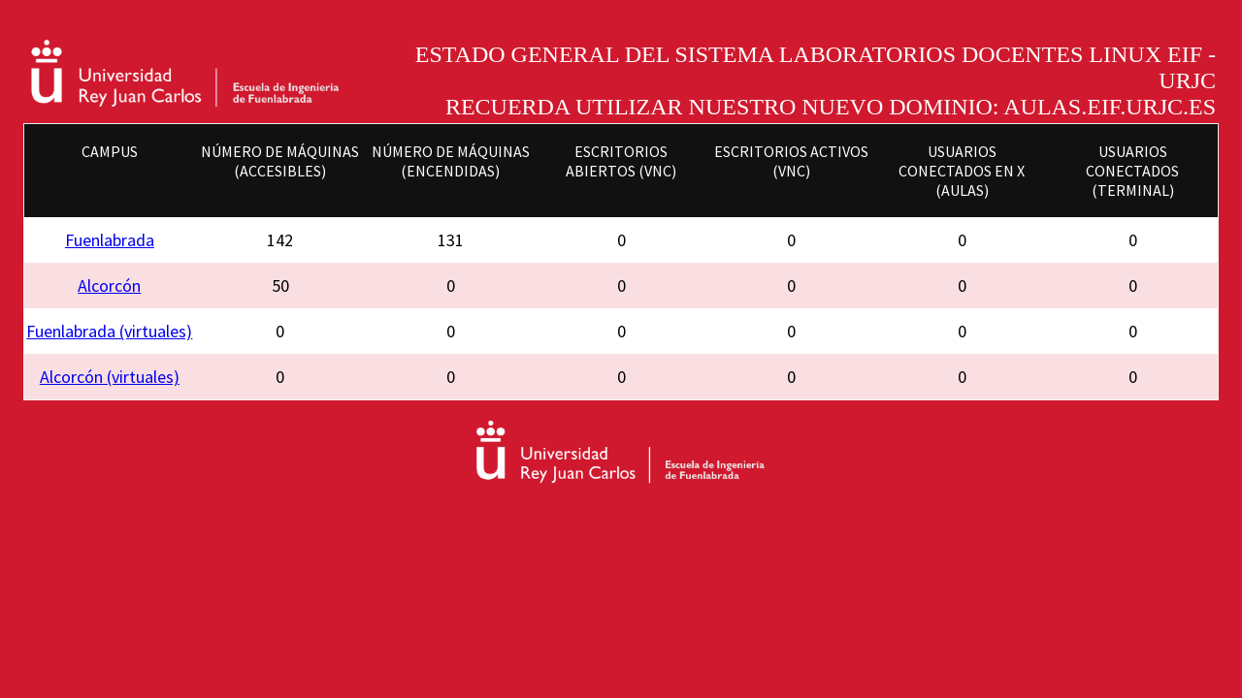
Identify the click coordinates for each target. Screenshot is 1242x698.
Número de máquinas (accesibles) (280, 161)
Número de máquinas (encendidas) (451, 161)
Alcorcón (109, 285)
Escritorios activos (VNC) (791, 161)
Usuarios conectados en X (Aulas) (962, 171)
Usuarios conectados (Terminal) (1132, 171)
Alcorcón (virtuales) (110, 376)
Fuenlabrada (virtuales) (109, 331)
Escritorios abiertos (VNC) (621, 161)
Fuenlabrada (109, 240)
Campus (110, 151)
